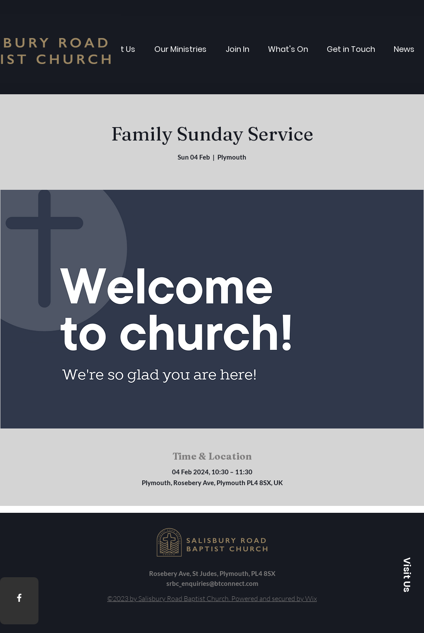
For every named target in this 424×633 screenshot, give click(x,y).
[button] (406, 575)
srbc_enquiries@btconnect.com (212, 583)
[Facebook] (19, 597)
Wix (311, 598)
